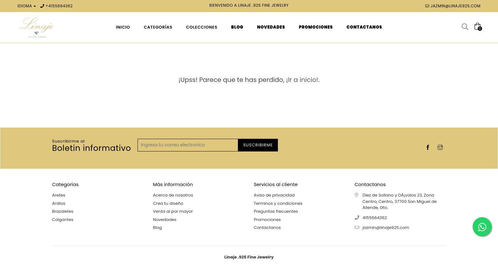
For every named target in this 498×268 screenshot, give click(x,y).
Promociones (267, 220)
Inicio (123, 27)
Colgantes (62, 220)
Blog (157, 227)
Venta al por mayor (173, 211)
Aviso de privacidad (274, 195)
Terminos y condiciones (278, 203)
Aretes (58, 195)
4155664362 (60, 6)
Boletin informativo (91, 146)
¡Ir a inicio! (302, 79)
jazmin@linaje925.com (455, 6)
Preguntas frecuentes (276, 211)
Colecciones (201, 27)
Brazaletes (62, 211)
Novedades (165, 220)
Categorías (158, 27)
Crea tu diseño (168, 203)
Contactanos (267, 227)
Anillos (58, 203)
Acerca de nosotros (173, 195)
